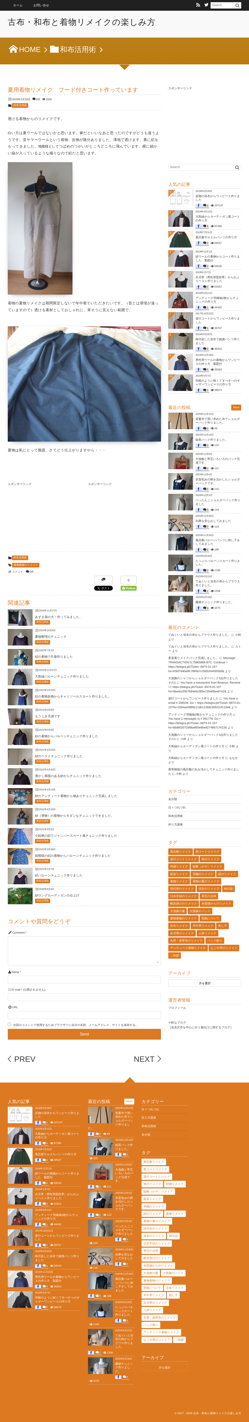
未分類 (172, 799)
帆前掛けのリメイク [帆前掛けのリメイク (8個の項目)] (183, 903)
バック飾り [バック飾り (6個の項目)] (214, 940)
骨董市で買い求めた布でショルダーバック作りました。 (218, 421)
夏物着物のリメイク (26, 565)
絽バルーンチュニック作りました (59, 875)
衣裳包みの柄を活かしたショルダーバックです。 (124, 1203)
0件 (38, 99)
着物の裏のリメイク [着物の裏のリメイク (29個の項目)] (206, 881)
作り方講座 (175, 824)
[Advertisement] (44, 518)
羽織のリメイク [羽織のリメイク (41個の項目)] (203, 874)
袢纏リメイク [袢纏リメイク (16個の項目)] (179, 866)
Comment (18, 932)
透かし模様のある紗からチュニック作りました (68, 776)
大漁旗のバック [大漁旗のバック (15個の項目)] (200, 911)
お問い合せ (41, 5)
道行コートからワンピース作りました (193, 698)
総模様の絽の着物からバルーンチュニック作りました (73, 855)
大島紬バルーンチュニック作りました (62, 676)
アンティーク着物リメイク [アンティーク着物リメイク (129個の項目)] (188, 948)
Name (15, 972)
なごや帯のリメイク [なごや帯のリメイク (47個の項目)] (224, 948)
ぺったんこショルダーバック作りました (124, 1229)
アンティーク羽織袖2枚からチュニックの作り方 (200, 714)
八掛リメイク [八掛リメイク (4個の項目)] (207, 933)
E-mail (16, 989)
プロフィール (177, 1008)
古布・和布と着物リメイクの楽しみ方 (82, 22)
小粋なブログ (177, 1022)
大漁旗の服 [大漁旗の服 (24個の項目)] (177, 911)
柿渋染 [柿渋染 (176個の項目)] (228, 888)
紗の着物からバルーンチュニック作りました (66, 736)
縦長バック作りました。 (212, 439)
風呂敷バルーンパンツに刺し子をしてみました (124, 1284)
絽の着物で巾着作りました (54, 656)
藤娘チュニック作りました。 (215, 602)
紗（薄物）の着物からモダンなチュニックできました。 (74, 815)
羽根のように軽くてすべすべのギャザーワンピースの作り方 (218, 382)
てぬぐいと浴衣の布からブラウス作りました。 (199, 634)
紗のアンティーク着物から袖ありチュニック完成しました (76, 796)
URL (15, 1007)
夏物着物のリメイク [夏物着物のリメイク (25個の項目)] (183, 918)
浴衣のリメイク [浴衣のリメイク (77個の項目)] (209, 888)
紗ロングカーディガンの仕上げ (57, 895)
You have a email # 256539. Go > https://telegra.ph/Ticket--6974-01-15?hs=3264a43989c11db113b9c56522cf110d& (204, 703)
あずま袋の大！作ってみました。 (58, 617)
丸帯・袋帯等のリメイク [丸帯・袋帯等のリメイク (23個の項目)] (186, 940)
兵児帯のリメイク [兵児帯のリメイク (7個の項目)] (182, 933)
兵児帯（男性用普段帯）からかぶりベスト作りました (218, 279)
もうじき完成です (47, 716)
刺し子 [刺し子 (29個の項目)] (222, 925)
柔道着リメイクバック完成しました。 (193, 658)
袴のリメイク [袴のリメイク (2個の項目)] (210, 859)
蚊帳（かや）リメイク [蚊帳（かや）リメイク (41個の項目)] (207, 866)
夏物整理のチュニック (51, 636)
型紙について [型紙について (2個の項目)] (210, 918)
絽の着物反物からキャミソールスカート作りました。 (73, 696)
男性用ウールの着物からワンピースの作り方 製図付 (218, 362)
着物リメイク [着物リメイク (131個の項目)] (179, 881)
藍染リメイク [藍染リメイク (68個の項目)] (179, 874)
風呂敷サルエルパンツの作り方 (216, 237)
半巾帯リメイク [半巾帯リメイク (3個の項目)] (203, 925)
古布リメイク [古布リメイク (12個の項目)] (179, 925)
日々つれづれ (177, 807)
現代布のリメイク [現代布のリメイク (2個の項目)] (182, 888)
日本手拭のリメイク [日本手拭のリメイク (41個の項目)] (183, 896)
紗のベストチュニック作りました (59, 756)
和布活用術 (20, 105)
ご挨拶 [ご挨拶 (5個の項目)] (174, 955)
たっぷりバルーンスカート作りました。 (124, 1310)
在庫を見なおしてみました (213, 521)
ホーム (18, 5)
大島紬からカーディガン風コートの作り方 (196, 746)
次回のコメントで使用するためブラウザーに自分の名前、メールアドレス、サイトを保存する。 (75, 1025)
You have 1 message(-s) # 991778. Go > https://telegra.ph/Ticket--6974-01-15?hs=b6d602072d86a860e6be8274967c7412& (197, 723)
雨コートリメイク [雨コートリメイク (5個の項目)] (207, 851)
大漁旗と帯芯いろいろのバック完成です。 (124, 1175)
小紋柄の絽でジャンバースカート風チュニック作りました (76, 835)
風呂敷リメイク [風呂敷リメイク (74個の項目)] (180, 851)
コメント (17, 571)
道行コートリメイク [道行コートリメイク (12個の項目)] (183, 859)
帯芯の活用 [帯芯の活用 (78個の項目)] (209, 896)
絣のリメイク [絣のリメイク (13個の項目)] (227, 874)
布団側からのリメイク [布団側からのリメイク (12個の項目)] (216, 903)
